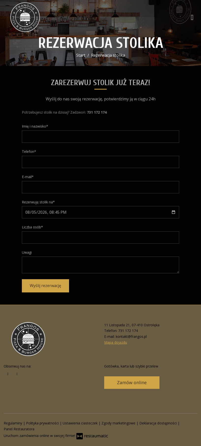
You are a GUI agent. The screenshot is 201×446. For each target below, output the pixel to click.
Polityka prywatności (43, 423)
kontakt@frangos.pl (131, 336)
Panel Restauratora (19, 429)
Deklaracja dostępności (158, 423)
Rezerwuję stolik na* (38, 202)
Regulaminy (13, 423)
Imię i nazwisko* (35, 126)
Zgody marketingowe (118, 423)
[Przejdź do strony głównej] (36, 17)
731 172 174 (128, 330)
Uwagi (27, 252)
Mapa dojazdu (115, 342)
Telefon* (29, 151)
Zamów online (132, 382)
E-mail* (28, 176)
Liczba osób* (32, 227)
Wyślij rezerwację (45, 285)
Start (80, 55)
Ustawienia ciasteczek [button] (81, 423)
